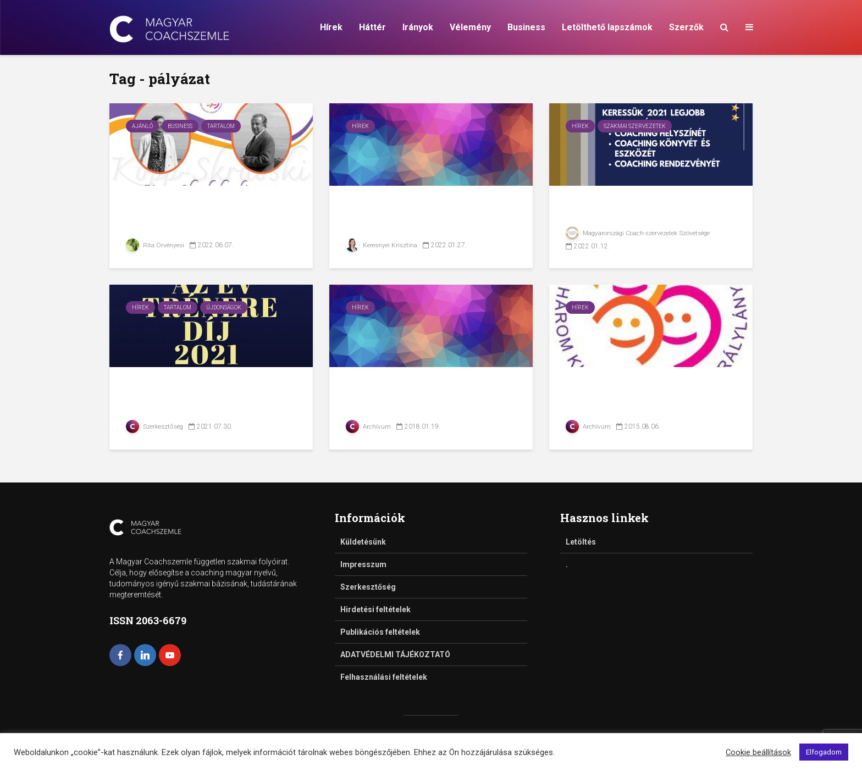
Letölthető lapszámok (607, 27)
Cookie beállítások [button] (758, 752)
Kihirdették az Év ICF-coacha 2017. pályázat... (416, 396)
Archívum (368, 426)
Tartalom (221, 126)
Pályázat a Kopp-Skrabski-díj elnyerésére (206, 214)
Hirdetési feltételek (375, 609)
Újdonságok (223, 307)
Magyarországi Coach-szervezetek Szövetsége (640, 233)
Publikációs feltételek (380, 632)
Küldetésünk (363, 541)
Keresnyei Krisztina (382, 245)
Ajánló (142, 126)
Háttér (372, 27)
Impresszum (363, 564)
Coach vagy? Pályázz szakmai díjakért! (631, 214)
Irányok (417, 27)
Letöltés (581, 541)
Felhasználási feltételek (383, 677)
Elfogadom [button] (824, 752)
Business (526, 27)
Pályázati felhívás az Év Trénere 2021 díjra (199, 396)
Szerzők (686, 27)
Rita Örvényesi (155, 245)
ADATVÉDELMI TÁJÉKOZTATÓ (395, 654)
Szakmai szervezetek (635, 126)
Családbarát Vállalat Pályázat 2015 (627, 396)
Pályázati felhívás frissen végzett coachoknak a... (423, 214)
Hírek (331, 27)
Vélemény (470, 27)
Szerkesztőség (155, 426)
